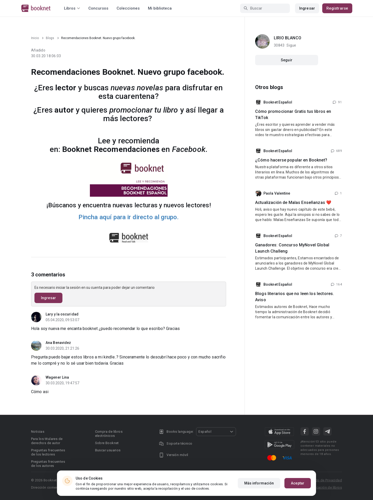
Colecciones (128, 8)
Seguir (286, 60)
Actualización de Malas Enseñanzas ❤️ (293, 202)
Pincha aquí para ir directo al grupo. (128, 217)
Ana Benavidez (58, 343)
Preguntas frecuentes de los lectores (48, 452)
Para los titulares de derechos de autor (46, 441)
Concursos (98, 8)
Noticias (37, 431)
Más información (259, 483)
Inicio (35, 38)
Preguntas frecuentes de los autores (48, 464)
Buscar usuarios (108, 450)
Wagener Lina (57, 377)
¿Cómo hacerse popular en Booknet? (291, 160)
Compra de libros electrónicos (109, 434)
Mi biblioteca (160, 8)
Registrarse (337, 8)
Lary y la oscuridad (62, 314)
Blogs (50, 38)
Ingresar (307, 8)
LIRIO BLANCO (287, 37)
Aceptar (297, 483)
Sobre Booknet (107, 443)
